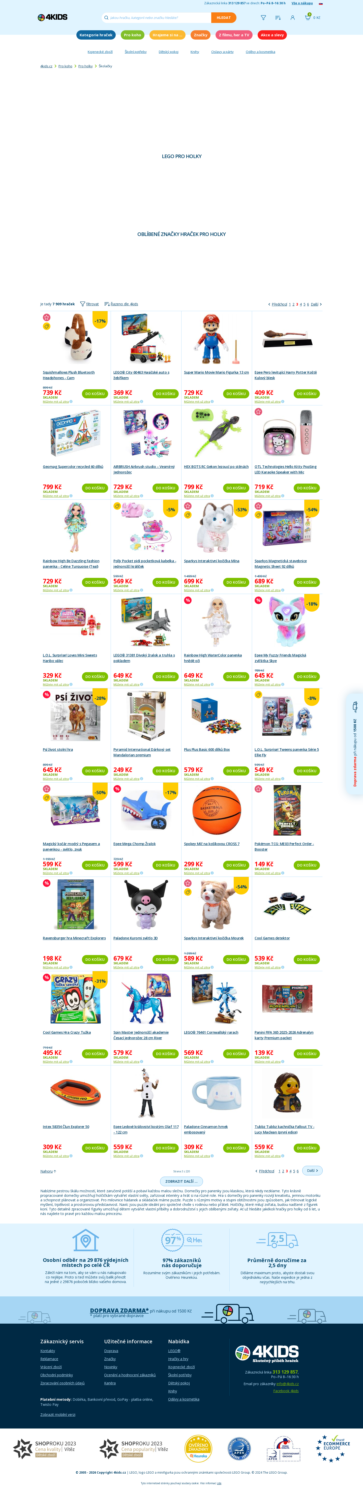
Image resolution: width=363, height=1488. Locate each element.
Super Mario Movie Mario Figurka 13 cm (216, 372)
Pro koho (132, 34)
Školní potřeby (136, 51)
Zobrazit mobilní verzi (57, 1414)
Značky (200, 34)
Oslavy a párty (222, 51)
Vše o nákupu (302, 3)
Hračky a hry (178, 1358)
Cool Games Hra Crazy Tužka (67, 1032)
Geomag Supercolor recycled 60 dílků (73, 466)
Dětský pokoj (168, 51)
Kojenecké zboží (100, 51)
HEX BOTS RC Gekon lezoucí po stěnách (216, 466)
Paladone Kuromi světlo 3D (135, 938)
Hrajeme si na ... (167, 34)
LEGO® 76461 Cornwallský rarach (211, 1032)
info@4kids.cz (288, 1383)
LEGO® (174, 1350)
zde (219, 1483)
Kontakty (47, 1350)
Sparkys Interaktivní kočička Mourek (214, 938)
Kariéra (110, 1383)
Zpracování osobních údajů (62, 1383)
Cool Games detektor (272, 938)
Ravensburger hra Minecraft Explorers (74, 938)
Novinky (110, 1366)
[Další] (316, 304)
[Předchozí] (277, 304)
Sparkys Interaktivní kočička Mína (211, 560)
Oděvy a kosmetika (260, 51)
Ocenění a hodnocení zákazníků (130, 1375)
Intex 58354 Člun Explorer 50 (66, 1126)
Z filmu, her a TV (234, 34)
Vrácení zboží (51, 1366)
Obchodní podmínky (56, 1375)
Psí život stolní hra (58, 749)
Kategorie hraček (96, 34)
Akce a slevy (272, 34)
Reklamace (49, 1358)
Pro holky (85, 66)
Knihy (195, 51)
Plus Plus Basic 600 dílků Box (207, 749)
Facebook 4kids (286, 1390)
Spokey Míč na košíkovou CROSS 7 (211, 843)
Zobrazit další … (181, 1181)
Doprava (111, 1350)
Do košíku (95, 393)
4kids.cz (46, 66)
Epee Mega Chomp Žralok (134, 843)
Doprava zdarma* (119, 1310)
